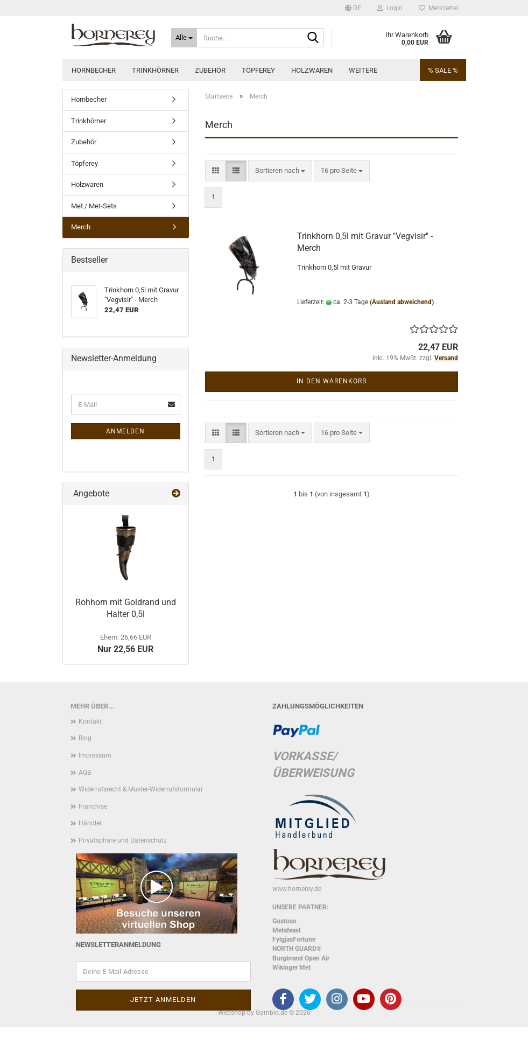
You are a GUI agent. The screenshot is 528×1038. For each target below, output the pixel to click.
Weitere (363, 70)
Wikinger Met (291, 967)
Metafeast (286, 930)
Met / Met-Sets (94, 206)
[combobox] (280, 170)
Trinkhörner (155, 70)
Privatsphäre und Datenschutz (123, 840)
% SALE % (443, 70)
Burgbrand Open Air (300, 958)
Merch (80, 227)
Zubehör (210, 70)
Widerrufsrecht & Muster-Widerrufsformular (141, 789)
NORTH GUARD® (296, 948)
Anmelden (125, 431)
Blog (85, 738)
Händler (90, 823)
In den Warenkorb (332, 381)
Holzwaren (312, 70)
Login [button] (390, 8)
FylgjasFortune (293, 939)
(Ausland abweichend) (402, 302)
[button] (353, 8)
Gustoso (284, 921)
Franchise (93, 806)
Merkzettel (438, 8)
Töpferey (258, 70)
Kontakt (90, 721)
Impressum (95, 755)
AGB (85, 772)
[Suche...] (184, 37)
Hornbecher (94, 70)
